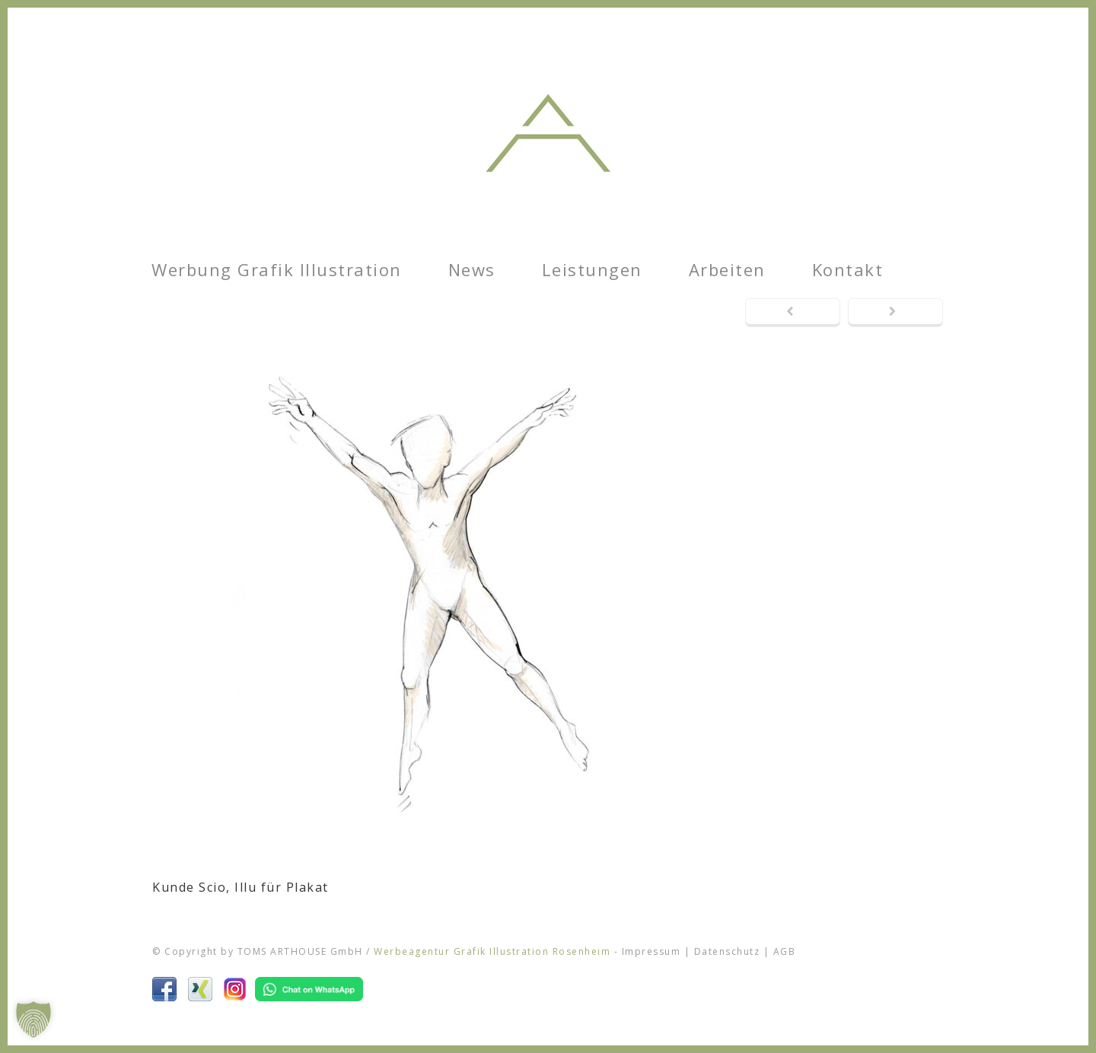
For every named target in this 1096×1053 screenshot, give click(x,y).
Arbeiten (727, 269)
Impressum (651, 951)
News (471, 269)
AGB (784, 951)
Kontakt (848, 269)
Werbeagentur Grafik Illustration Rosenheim (492, 951)
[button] (33, 1019)
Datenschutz (727, 951)
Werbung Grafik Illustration (276, 269)
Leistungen (592, 269)
